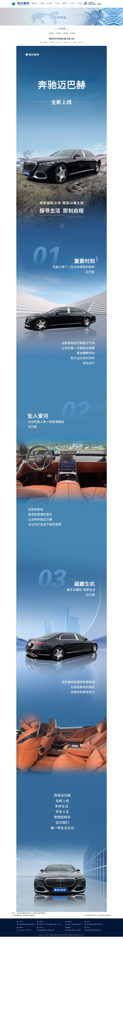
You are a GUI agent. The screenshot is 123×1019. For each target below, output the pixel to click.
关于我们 (79, 3)
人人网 (33, 913)
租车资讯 (72, 33)
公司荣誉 (58, 33)
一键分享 (18, 913)
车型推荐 (42, 3)
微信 (40, 913)
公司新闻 (72, 3)
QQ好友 (37, 913)
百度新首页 (28, 913)
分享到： (13, 913)
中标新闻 (65, 33)
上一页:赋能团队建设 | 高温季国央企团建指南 (23, 915)
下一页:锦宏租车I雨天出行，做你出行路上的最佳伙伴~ (97, 915)
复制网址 (43, 913)
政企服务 (49, 3)
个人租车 (57, 3)
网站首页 (34, 3)
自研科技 (64, 3)
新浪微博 (23, 913)
